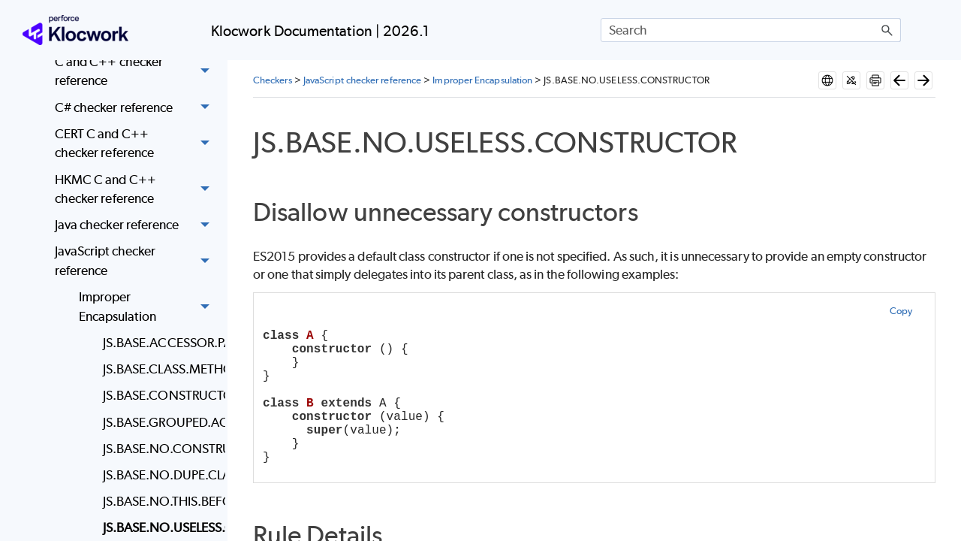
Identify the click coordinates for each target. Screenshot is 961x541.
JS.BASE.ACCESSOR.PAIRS (160, 342)
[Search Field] (751, 30)
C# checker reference (136, 108)
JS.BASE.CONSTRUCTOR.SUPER (160, 395)
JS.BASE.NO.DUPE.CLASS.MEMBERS (160, 474)
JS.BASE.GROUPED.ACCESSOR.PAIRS (160, 422)
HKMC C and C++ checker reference (136, 190)
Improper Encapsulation (148, 307)
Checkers (272, 80)
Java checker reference (136, 226)
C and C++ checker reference (136, 72)
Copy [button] (901, 310)
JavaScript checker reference (136, 262)
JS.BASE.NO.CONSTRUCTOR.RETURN (160, 448)
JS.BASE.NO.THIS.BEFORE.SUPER (160, 501)
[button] (887, 30)
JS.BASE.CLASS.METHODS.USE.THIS (160, 368)
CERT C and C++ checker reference (136, 144)
